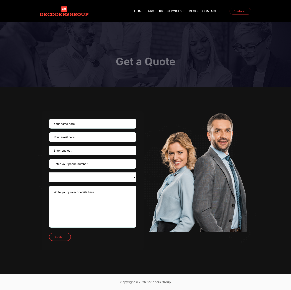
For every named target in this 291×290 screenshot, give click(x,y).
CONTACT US (211, 11)
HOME (138, 11)
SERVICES (174, 11)
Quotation (240, 11)
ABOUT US (155, 11)
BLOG (193, 11)
